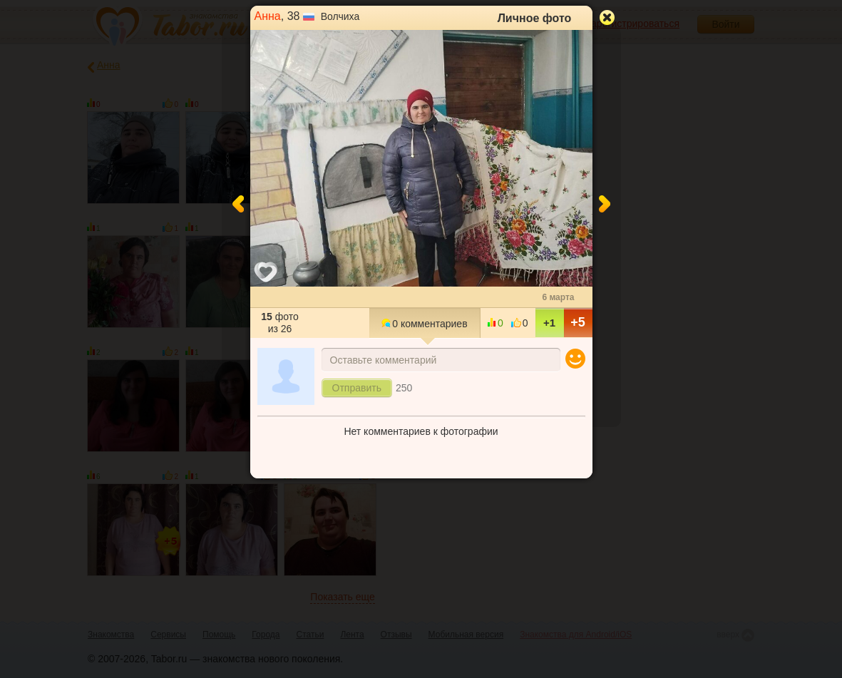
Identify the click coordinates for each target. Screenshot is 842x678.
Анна (268, 16)
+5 (577, 322)
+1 (549, 323)
